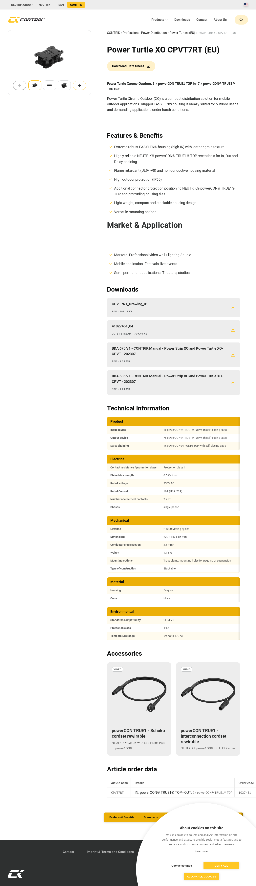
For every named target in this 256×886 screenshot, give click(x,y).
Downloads (182, 20)
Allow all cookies (201, 876)
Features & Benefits (121, 817)
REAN (60, 4)
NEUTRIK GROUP (21, 4)
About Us (220, 20)
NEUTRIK (44, 4)
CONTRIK (76, 4)
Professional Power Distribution (145, 33)
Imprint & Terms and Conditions (110, 852)
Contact (201, 20)
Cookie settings (181, 865)
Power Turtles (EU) (182, 33)
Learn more (201, 851)
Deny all (221, 865)
